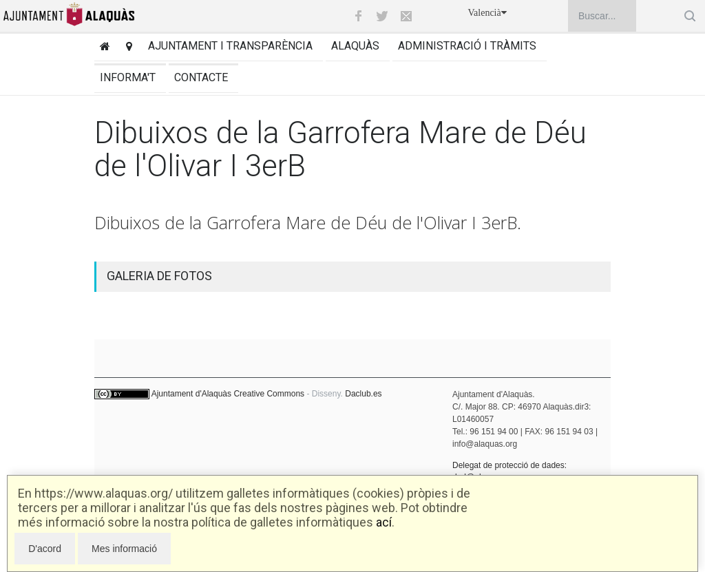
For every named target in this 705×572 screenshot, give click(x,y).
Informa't (128, 77)
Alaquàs (355, 45)
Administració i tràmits (467, 45)
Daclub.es (363, 394)
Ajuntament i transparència (230, 45)
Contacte (201, 77)
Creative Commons (268, 394)
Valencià (487, 13)
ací (384, 522)
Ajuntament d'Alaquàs (191, 394)
